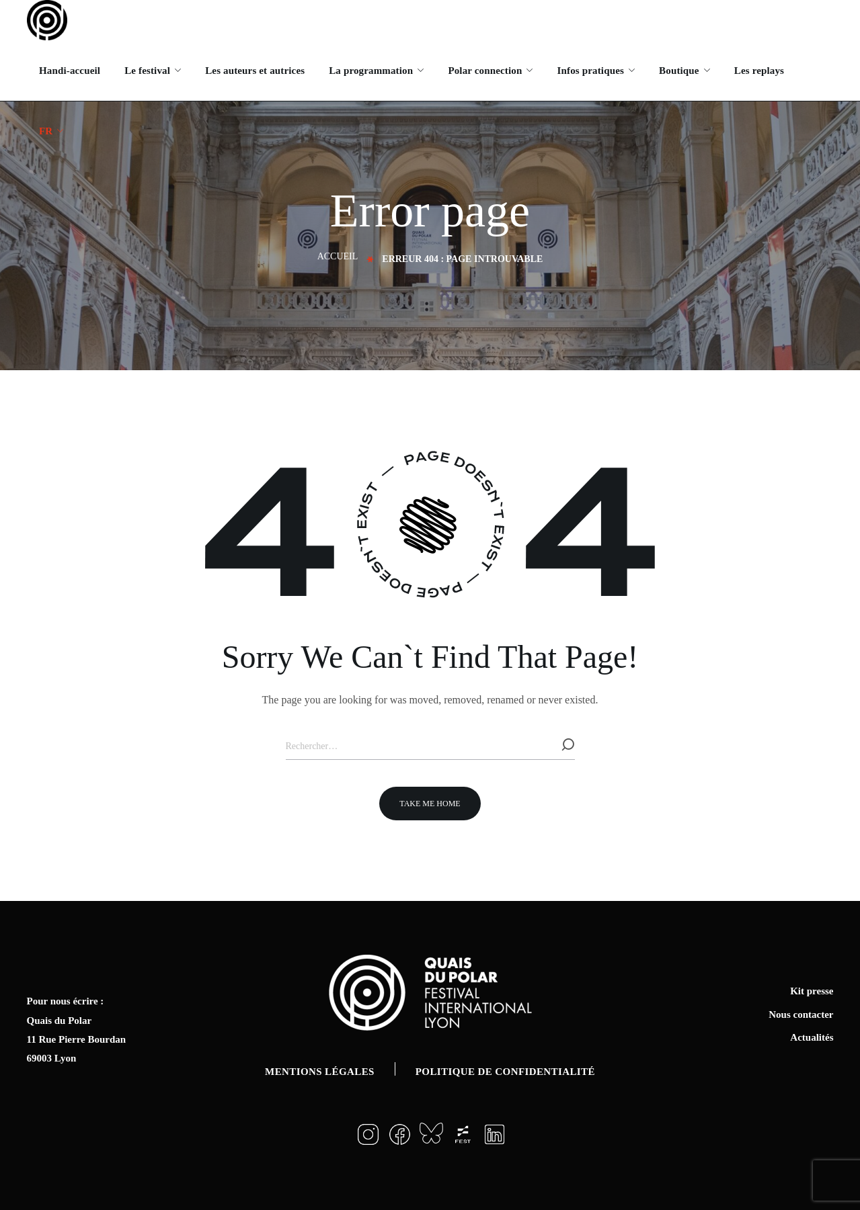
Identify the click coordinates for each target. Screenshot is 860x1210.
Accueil (337, 256)
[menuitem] (51, 131)
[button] (429, 803)
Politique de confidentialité (505, 1071)
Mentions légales (320, 1071)
